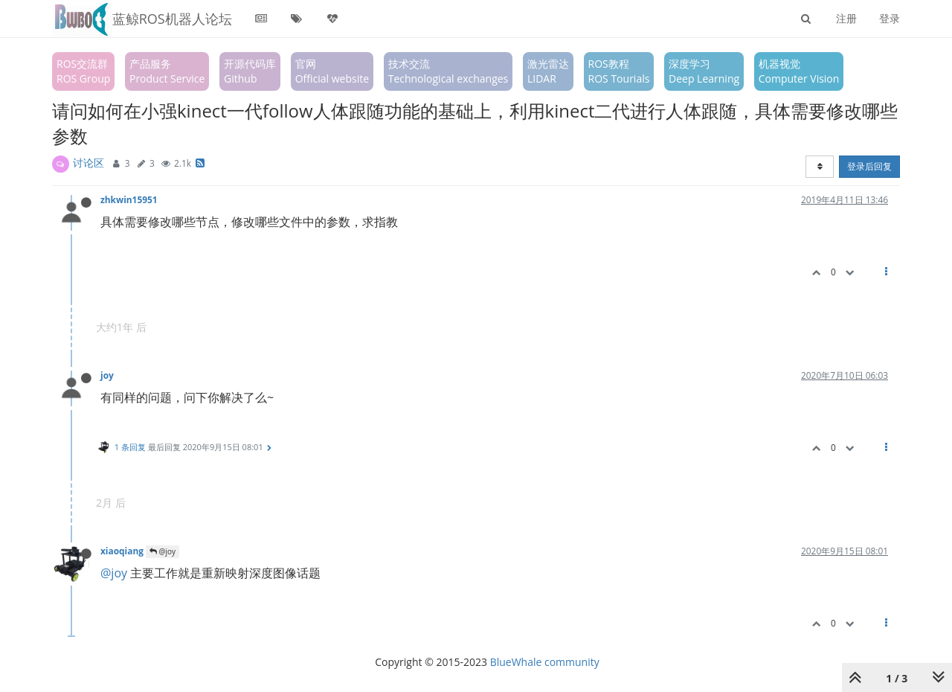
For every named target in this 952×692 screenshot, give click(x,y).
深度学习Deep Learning (704, 71)
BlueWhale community (544, 662)
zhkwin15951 (129, 199)
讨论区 (88, 163)
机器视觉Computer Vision (799, 71)
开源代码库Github (250, 71)
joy (107, 375)
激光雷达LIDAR (548, 71)
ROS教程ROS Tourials (619, 71)
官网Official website (332, 71)
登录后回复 (869, 166)
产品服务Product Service (167, 71)
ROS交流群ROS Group (83, 71)
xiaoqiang (122, 551)
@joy (162, 551)
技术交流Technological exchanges (448, 71)
